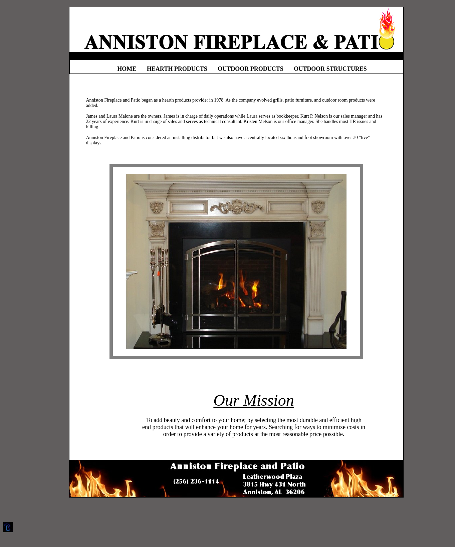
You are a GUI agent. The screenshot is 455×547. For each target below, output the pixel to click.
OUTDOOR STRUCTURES (330, 68)
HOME (126, 68)
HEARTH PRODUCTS (177, 68)
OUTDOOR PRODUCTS (250, 68)
